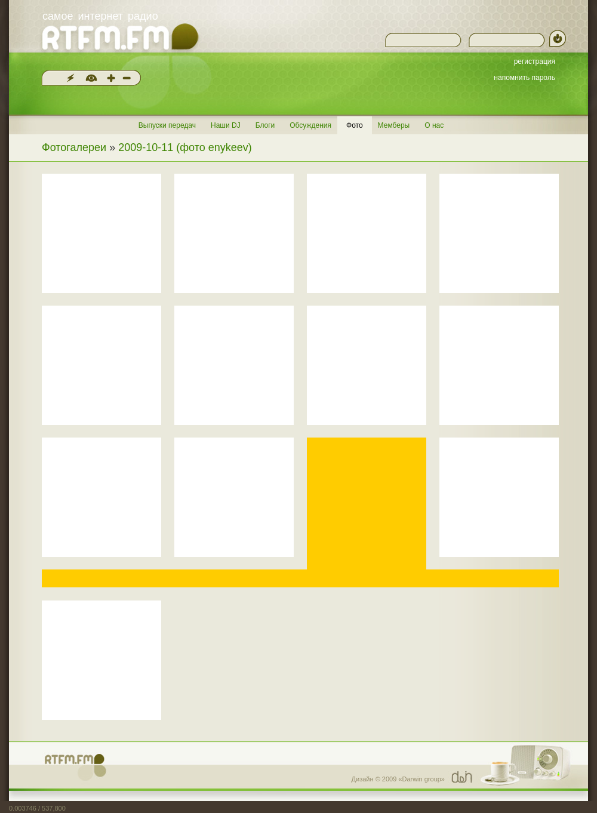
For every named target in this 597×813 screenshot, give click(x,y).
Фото (354, 125)
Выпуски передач (167, 125)
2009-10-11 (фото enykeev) (185, 147)
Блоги (265, 125)
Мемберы (394, 125)
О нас (434, 125)
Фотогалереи (74, 147)
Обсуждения (310, 125)
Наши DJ (226, 125)
